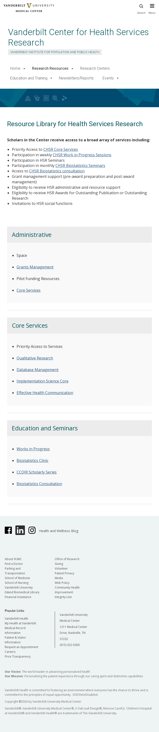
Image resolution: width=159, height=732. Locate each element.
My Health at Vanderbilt (20, 623)
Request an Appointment (21, 647)
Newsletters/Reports (76, 78)
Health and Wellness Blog (58, 531)
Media (59, 578)
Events (108, 78)
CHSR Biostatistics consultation (57, 171)
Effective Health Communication (45, 392)
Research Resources (50, 68)
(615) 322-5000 (70, 645)
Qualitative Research (35, 358)
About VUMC (13, 559)
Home (15, 68)
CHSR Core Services (60, 149)
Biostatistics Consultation (39, 483)
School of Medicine (17, 578)
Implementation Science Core (42, 381)
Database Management (38, 369)
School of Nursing (16, 583)
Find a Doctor (14, 564)
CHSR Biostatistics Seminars (80, 165)
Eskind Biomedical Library (22, 592)
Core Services (29, 290)
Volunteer (61, 568)
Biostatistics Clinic (32, 460)
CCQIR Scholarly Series (37, 472)
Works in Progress (33, 448)
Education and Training (28, 78)
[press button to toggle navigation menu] (152, 11)
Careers (10, 652)
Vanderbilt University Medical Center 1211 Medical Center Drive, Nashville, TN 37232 (74, 627)
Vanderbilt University (19, 587)
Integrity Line (63, 597)
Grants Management (35, 267)
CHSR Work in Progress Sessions (82, 154)
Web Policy (62, 583)
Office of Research (67, 559)
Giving (59, 564)
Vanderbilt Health (16, 619)
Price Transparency (18, 656)
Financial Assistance (18, 597)
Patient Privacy (64, 573)
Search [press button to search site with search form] (141, 8)
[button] (24, 68)
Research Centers (95, 68)
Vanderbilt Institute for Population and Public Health (54, 52)
